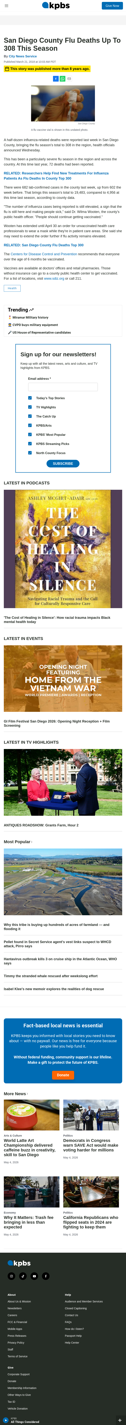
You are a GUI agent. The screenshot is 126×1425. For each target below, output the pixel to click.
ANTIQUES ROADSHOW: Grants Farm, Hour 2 (41, 825)
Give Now (112, 6)
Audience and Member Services (84, 1301)
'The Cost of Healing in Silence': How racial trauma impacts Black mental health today (57, 620)
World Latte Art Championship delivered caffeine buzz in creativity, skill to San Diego (29, 1147)
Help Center (72, 1342)
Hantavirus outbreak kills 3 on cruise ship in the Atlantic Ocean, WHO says (60, 961)
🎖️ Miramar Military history (28, 317)
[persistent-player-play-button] (6, 1420)
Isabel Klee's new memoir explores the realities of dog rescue (54, 989)
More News (16, 1093)
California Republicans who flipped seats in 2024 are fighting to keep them (90, 1222)
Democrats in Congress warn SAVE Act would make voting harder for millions (90, 1145)
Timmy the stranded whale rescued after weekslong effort (51, 976)
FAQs (68, 1322)
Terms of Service (17, 1356)
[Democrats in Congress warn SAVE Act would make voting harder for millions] (91, 1115)
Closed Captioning (76, 1308)
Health (12, 288)
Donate (63, 1075)
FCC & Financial (17, 1322)
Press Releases (17, 1335)
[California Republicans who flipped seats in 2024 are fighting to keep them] (91, 1191)
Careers (12, 1315)
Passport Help (73, 1335)
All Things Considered (25, 1422)
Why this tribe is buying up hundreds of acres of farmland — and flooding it (56, 927)
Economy (10, 1212)
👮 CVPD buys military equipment (33, 325)
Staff (10, 1349)
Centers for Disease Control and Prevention (44, 254)
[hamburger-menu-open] (6, 6)
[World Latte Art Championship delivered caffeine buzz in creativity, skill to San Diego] (31, 1115)
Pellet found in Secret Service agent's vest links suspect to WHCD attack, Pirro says (57, 944)
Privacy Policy (16, 1342)
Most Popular (18, 841)
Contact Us (71, 1315)
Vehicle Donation (18, 1408)
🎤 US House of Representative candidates (39, 332)
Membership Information (22, 1388)
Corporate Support (19, 1374)
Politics (68, 1135)
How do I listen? (74, 1328)
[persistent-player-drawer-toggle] (121, 1420)
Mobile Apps (15, 1328)
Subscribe (63, 464)
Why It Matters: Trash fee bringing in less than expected (28, 1222)
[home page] (56, 6)
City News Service (23, 56)
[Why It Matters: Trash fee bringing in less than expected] (31, 1191)
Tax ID (11, 1401)
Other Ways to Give (19, 1394)
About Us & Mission (19, 1301)
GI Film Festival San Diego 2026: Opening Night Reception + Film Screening (57, 723)
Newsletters (15, 1308)
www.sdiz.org (54, 278)
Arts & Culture (13, 1135)
